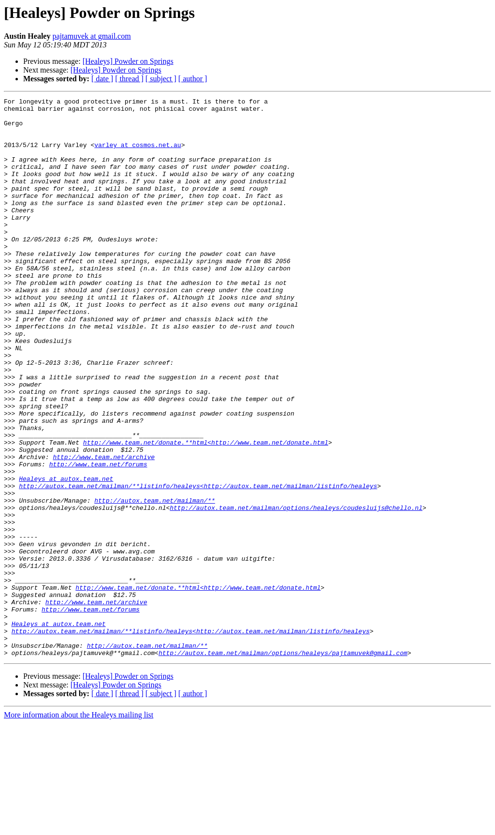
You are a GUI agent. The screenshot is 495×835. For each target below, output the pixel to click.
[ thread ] (129, 79)
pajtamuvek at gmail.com (91, 36)
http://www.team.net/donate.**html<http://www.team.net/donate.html (205, 511)
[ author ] (192, 79)
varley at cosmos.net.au (137, 154)
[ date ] (102, 79)
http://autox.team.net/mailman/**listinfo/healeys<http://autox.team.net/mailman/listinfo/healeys (198, 564)
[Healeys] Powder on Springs (128, 61)
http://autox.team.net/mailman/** (154, 581)
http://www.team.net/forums (98, 538)
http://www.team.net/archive (104, 529)
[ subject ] (161, 79)
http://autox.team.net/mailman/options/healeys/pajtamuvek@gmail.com (283, 764)
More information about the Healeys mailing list (78, 826)
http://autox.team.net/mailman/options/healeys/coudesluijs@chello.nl (296, 590)
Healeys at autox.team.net (66, 555)
